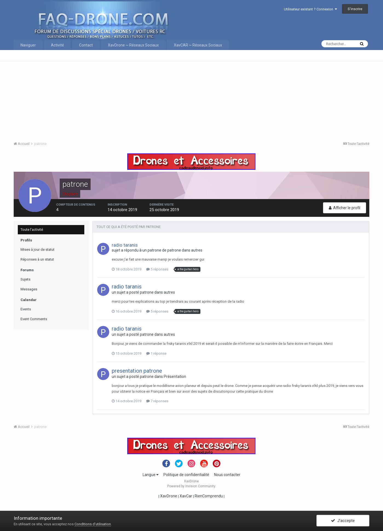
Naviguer (28, 45)
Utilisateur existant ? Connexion (310, 9)
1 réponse (156, 353)
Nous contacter (227, 474)
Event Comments (34, 319)
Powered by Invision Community (191, 486)
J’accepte (343, 520)
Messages (29, 289)
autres (196, 250)
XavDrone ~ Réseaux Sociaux (133, 45)
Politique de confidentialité (186, 474)
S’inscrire (355, 9)
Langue (151, 474)
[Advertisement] (178, 99)
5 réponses (157, 269)
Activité (57, 45)
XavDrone (168, 496)
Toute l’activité (32, 229)
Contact (86, 45)
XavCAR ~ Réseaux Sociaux (198, 45)
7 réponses (157, 401)
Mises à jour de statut (37, 249)
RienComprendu (209, 496)
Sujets (25, 279)
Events (26, 309)
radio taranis (125, 245)
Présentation (175, 376)
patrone (154, 250)
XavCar (186, 496)
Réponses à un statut (37, 259)
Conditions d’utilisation (92, 524)
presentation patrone (137, 370)
